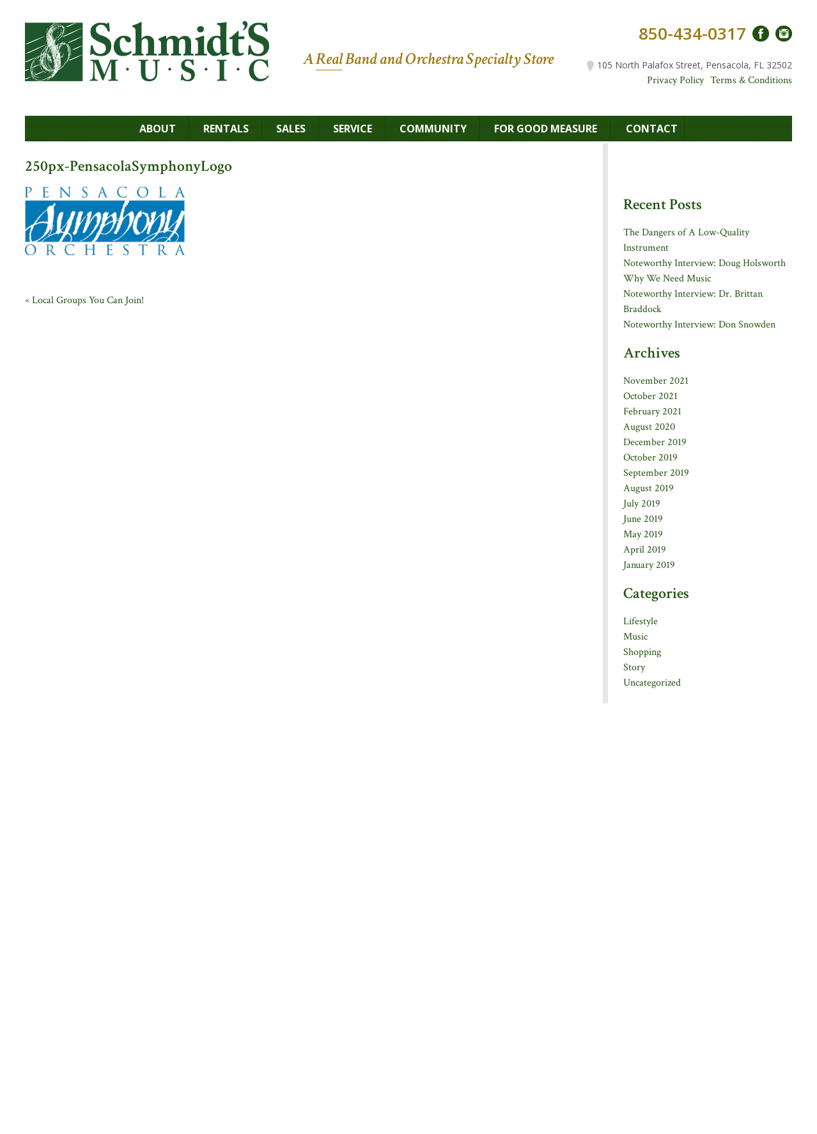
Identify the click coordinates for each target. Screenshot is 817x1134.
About (157, 129)
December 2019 (655, 442)
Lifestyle (640, 621)
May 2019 (643, 534)
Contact (652, 129)
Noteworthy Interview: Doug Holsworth (704, 263)
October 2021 (650, 396)
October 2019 (650, 457)
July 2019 (641, 503)
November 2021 (656, 381)
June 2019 (643, 519)
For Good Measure (545, 129)
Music (635, 636)
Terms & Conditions (751, 80)
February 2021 (652, 411)
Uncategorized (652, 682)
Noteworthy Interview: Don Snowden (699, 324)
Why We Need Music (667, 278)
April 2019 (644, 549)
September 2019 (656, 473)
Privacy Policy (675, 80)
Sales (291, 129)
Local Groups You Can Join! (88, 300)
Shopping (642, 652)
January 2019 (649, 565)
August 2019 (648, 488)
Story (634, 667)
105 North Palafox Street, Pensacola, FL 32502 (689, 65)
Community (433, 129)
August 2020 (649, 427)
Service (352, 129)
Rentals (226, 129)
